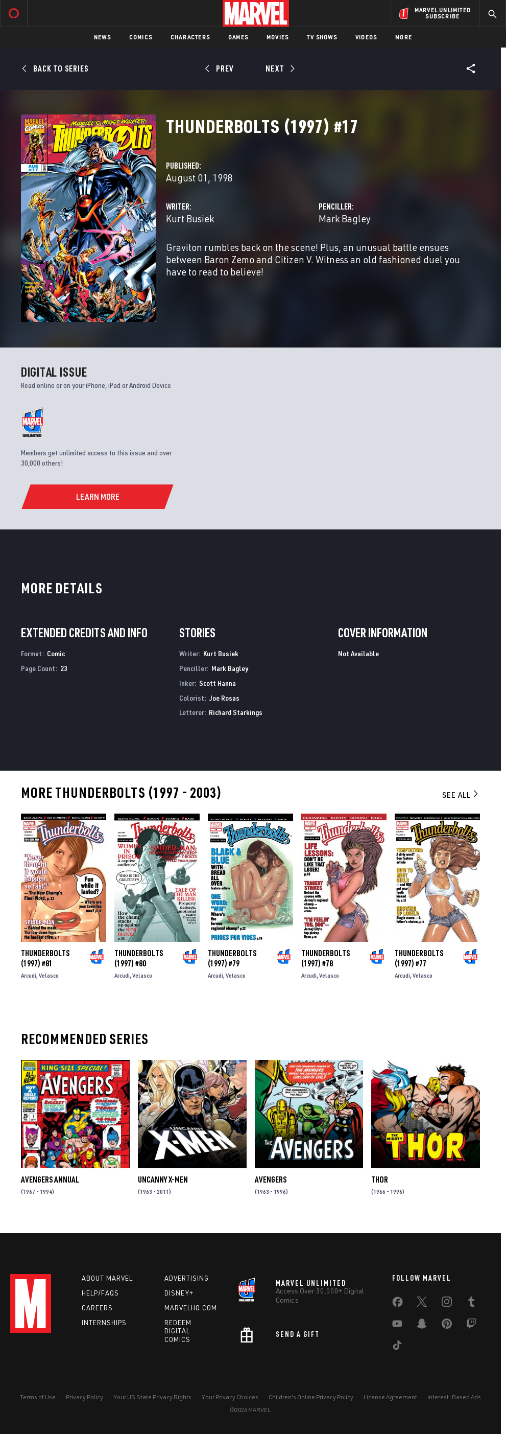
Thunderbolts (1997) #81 (45, 958)
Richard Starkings (235, 712)
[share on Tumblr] (471, 1304)
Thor (379, 1179)
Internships (104, 1323)
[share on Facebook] (397, 1304)
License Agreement (390, 1397)
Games (238, 37)
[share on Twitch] (471, 1326)
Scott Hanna (217, 683)
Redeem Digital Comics (177, 1331)
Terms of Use (38, 1397)
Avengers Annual (50, 1179)
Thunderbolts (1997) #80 (138, 958)
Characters (190, 37)
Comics (140, 37)
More (403, 37)
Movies (277, 37)
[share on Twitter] (422, 1304)
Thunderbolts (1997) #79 (232, 958)
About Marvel (107, 1278)
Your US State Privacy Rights (152, 1397)
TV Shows (322, 37)
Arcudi (28, 975)
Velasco (49, 975)
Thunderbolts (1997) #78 (325, 958)
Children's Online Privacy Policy (311, 1397)
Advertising (186, 1278)
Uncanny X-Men (163, 1179)
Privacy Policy (84, 1397)
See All (461, 795)
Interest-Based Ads (454, 1397)
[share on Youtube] (397, 1326)
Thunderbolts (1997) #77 (419, 958)
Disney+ (179, 1293)
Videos (366, 37)
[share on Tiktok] (397, 1347)
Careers (97, 1308)
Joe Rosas (224, 697)
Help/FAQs (100, 1293)
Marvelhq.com (190, 1308)
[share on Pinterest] (447, 1326)
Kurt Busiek (190, 218)
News (102, 37)
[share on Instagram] (447, 1304)
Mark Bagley (345, 218)
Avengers (270, 1179)
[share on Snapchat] (422, 1326)
